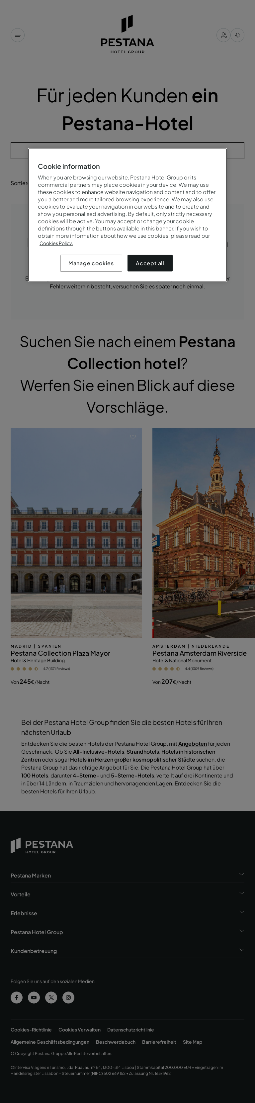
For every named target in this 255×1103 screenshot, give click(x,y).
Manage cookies (91, 262)
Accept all (150, 262)
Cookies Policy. (56, 243)
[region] (127, 214)
